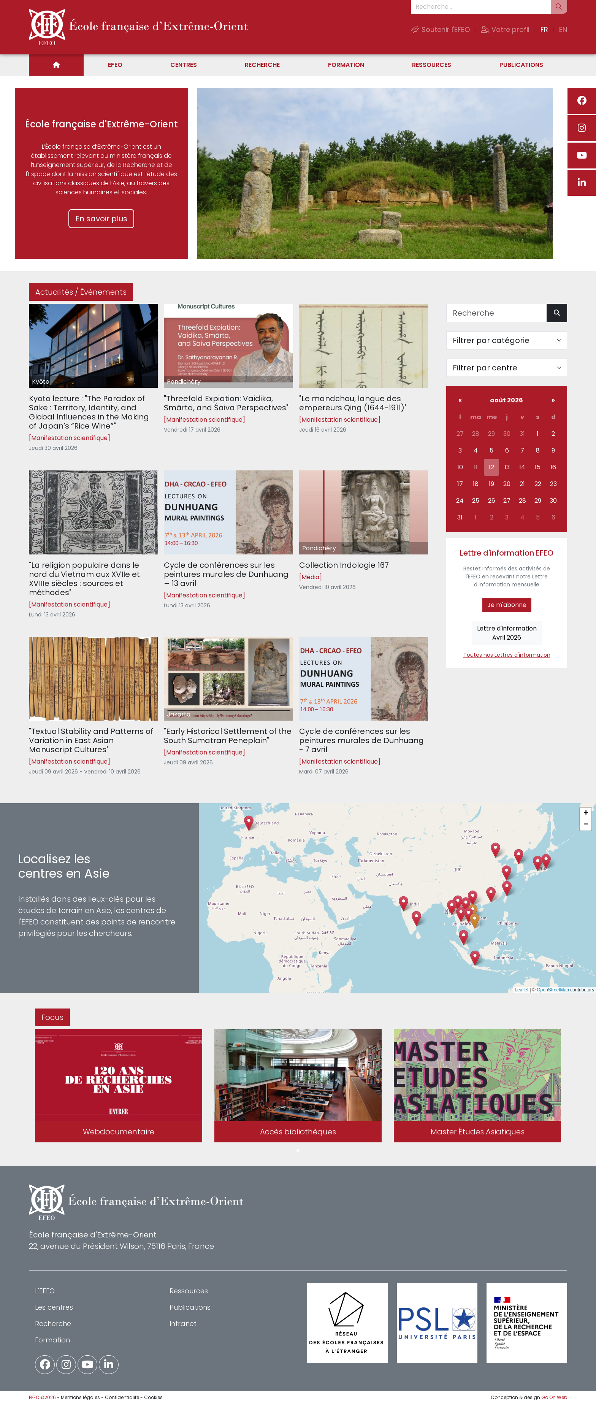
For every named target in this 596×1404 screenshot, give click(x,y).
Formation (346, 64)
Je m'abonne (506, 604)
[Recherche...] (481, 7)
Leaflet (521, 990)
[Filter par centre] (506, 368)
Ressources (431, 64)
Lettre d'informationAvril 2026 (507, 633)
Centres (183, 64)
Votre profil (505, 29)
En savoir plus (101, 218)
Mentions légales (80, 1397)
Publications (521, 64)
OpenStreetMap (553, 990)
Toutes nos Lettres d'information (506, 655)
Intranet (183, 1323)
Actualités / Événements (81, 292)
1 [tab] (298, 1151)
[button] (461, 914)
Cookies (153, 1397)
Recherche (262, 64)
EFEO (115, 64)
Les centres (54, 1307)
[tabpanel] (118, 1087)
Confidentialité (122, 1397)
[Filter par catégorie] (506, 340)
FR (544, 29)
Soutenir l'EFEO (440, 29)
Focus (52, 1017)
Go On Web (554, 1397)
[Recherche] (496, 313)
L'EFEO (45, 1291)
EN (563, 29)
